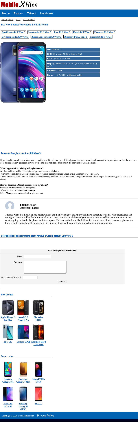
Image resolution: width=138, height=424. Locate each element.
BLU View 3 (29, 19)
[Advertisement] (69, 124)
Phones (18, 13)
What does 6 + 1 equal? (11, 280)
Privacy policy (45, 417)
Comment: (17, 262)
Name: (18, 256)
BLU (18, 19)
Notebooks (47, 13)
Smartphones (7, 19)
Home (6, 13)
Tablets (31, 13)
